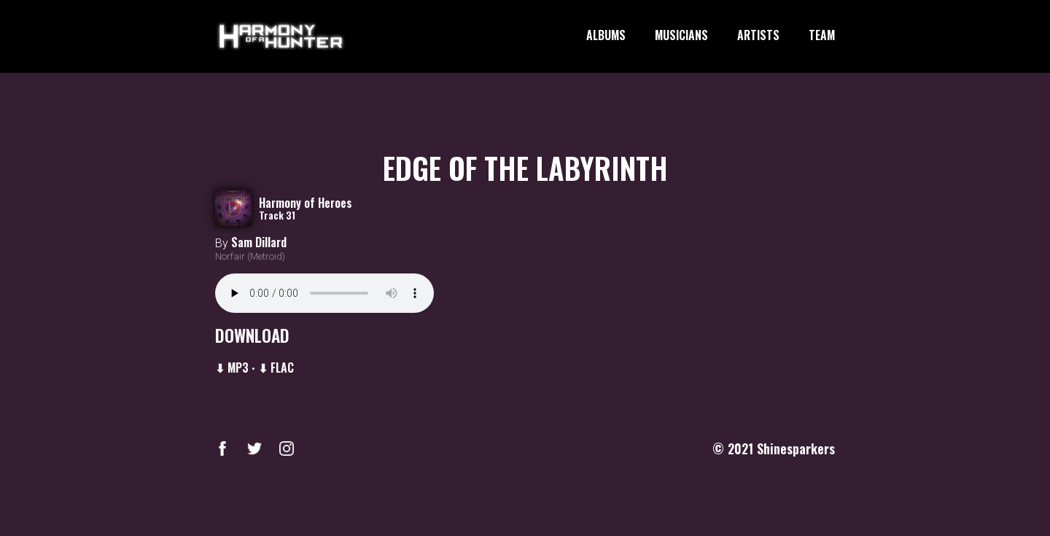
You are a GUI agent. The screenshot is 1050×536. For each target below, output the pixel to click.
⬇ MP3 (232, 367)
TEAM (822, 36)
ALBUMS (606, 36)
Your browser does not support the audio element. (324, 293)
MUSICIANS (681, 36)
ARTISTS (758, 36)
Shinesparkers (796, 448)
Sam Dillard (259, 242)
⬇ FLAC (276, 367)
